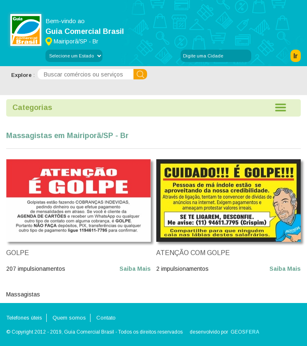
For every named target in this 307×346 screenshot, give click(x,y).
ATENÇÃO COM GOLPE (193, 252)
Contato (106, 318)
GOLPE (17, 252)
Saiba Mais (135, 268)
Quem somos (69, 318)
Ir (295, 56)
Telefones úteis (24, 318)
